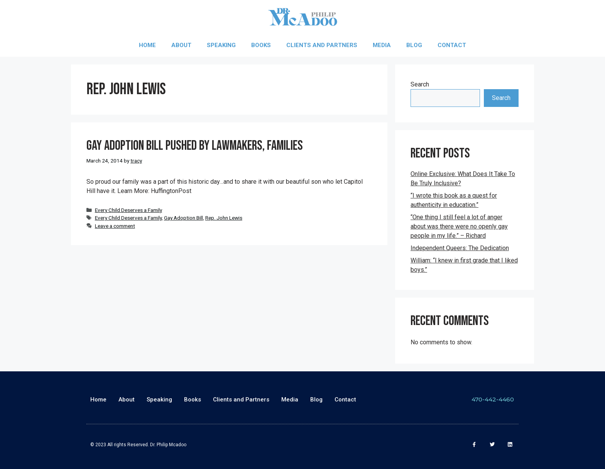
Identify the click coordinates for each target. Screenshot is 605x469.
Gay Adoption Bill (183, 218)
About (181, 45)
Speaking (221, 45)
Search (420, 84)
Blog (414, 45)
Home (147, 45)
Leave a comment (115, 226)
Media (382, 45)
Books (261, 45)
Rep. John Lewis (223, 218)
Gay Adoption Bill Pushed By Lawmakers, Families (194, 145)
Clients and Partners (321, 45)
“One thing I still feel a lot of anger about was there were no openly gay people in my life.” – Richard (459, 226)
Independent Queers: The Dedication (460, 248)
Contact (452, 45)
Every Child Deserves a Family (128, 210)
